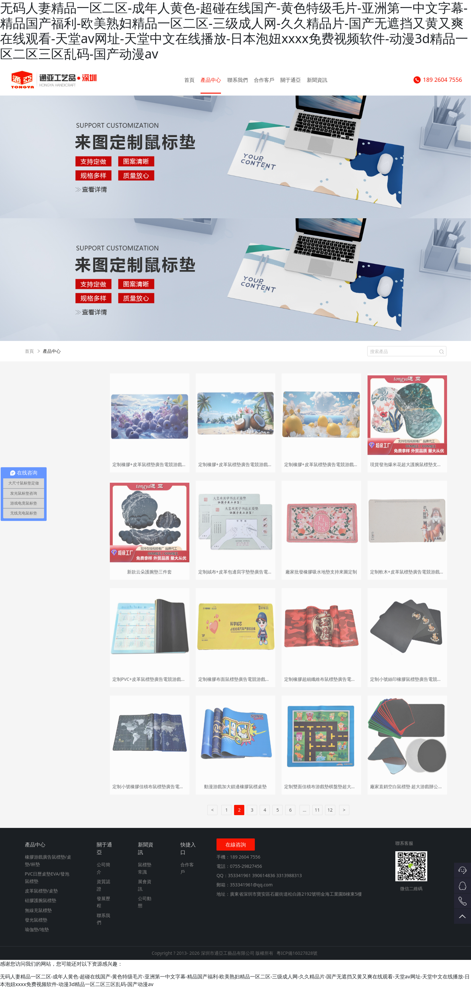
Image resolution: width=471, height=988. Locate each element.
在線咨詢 (235, 844)
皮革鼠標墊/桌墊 (41, 891)
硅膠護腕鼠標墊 (40, 900)
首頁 (189, 79)
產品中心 (211, 79)
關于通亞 (290, 79)
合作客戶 (264, 79)
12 (330, 810)
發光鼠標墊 (36, 920)
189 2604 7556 (437, 80)
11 (317, 810)
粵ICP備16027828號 (297, 953)
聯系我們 (237, 79)
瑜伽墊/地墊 (37, 929)
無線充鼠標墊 (38, 910)
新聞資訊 (317, 79)
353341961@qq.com (251, 885)
